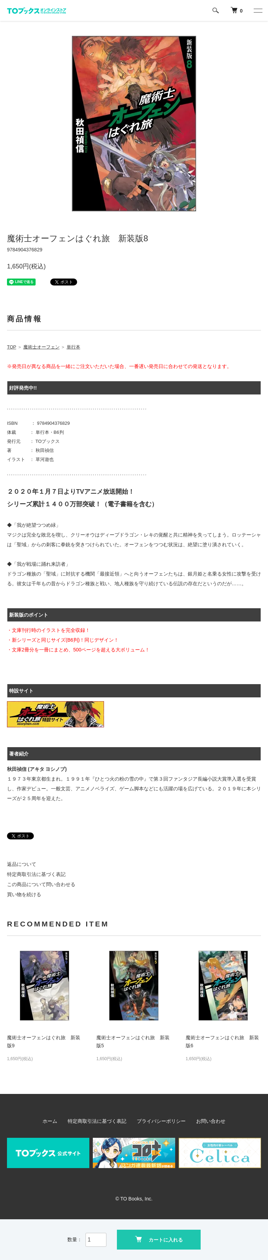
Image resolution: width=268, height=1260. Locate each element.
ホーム (50, 1121)
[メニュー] (257, 10)
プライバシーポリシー (161, 1121)
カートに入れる (159, 1239)
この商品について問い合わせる (41, 884)
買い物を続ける (24, 894)
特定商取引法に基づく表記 (36, 874)
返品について (21, 864)
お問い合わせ (210, 1121)
